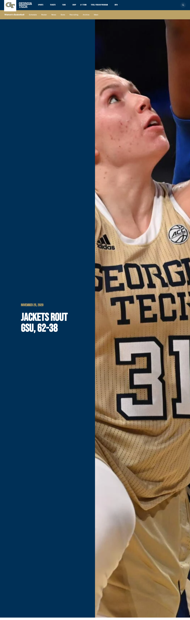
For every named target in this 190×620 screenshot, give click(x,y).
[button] (183, 6)
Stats (63, 17)
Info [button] (130, 6)
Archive (86, 17)
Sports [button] (41, 6)
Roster (44, 17)
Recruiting (74, 17)
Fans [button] (68, 6)
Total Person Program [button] (110, 6)
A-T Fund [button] (91, 6)
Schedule (33, 17)
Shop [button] (80, 6)
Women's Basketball (14, 17)
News (53, 17)
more (96, 17)
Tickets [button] (55, 6)
